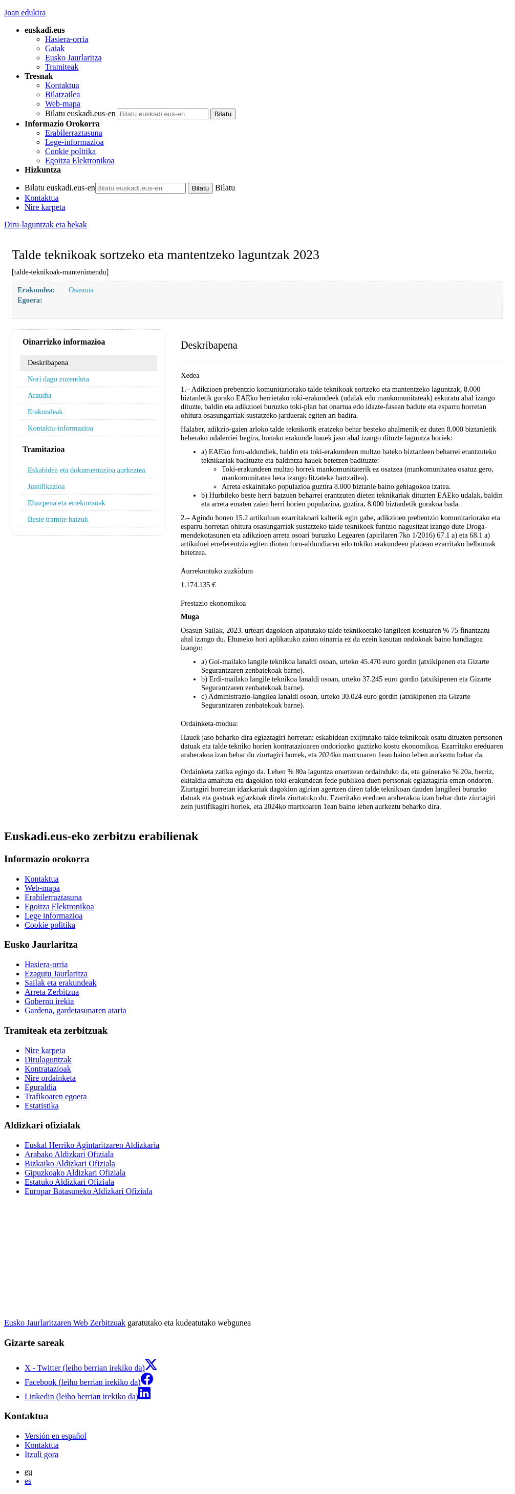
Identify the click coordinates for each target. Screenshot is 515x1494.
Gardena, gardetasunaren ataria (75, 1010)
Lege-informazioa (74, 142)
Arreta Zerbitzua (52, 992)
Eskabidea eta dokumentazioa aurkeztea (86, 470)
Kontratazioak (48, 1068)
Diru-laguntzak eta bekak (45, 224)
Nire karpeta (45, 207)
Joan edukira (25, 12)
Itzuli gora (41, 1454)
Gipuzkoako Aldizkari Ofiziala (75, 1172)
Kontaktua (62, 85)
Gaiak (55, 48)
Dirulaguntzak (48, 1059)
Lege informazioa (53, 915)
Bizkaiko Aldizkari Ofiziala (70, 1163)
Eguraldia (40, 1087)
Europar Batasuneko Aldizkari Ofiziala (88, 1191)
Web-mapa (62, 103)
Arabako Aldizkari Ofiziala (69, 1154)
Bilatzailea (62, 94)
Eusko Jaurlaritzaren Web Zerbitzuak (64, 1322)
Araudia (39, 395)
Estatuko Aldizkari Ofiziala (69, 1182)
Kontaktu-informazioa (60, 428)
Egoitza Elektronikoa (80, 160)
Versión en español (56, 1436)
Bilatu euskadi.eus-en (80, 113)
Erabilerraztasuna (73, 133)
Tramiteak (61, 66)
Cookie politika (70, 151)
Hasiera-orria (66, 39)
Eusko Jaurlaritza (73, 57)
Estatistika (42, 1105)
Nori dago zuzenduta (58, 379)
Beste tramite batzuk (58, 519)
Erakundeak (45, 412)
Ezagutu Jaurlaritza (56, 973)
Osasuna (81, 290)
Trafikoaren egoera (56, 1096)
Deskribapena (48, 362)
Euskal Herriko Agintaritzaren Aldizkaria (92, 1145)
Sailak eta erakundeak (60, 982)
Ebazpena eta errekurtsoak (66, 503)
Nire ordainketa (50, 1078)
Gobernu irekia (49, 1001)
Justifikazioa (46, 486)
